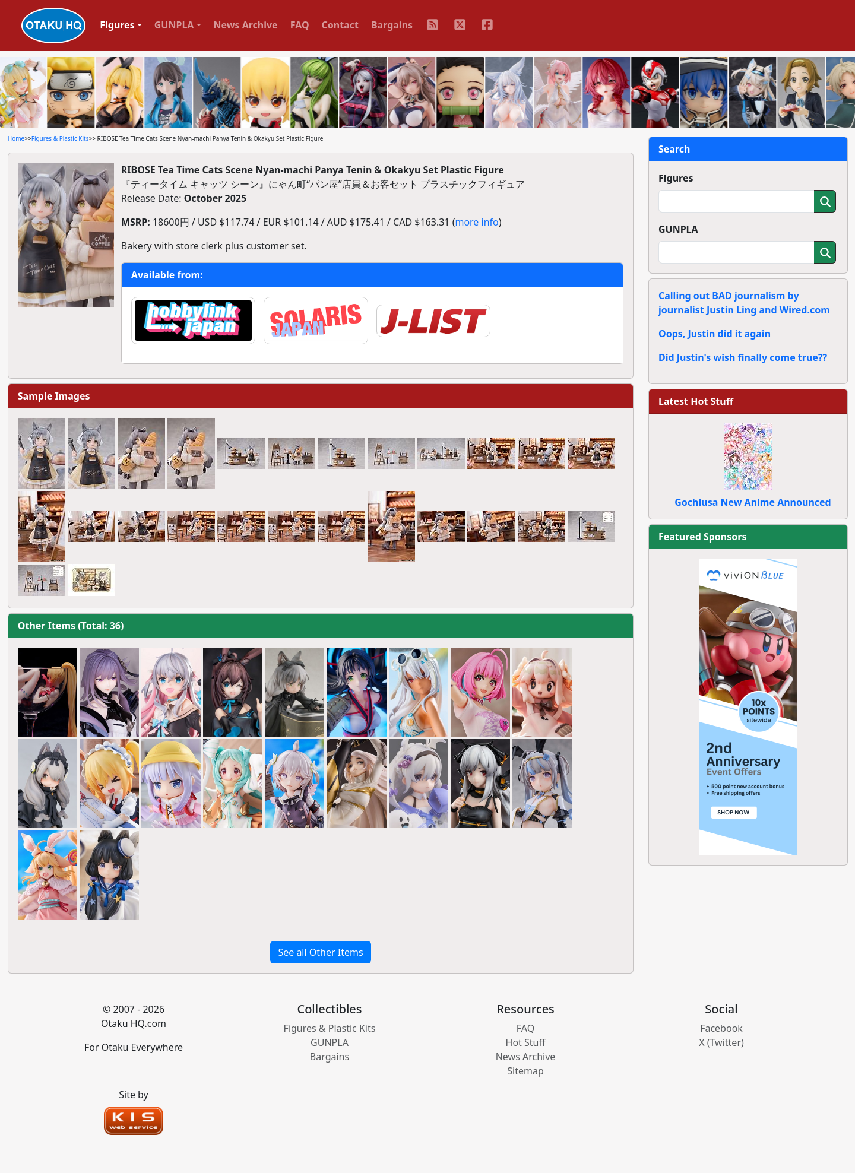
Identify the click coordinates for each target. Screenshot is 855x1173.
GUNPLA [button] (174, 24)
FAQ (299, 24)
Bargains (392, 24)
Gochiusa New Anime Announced (752, 502)
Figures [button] (117, 24)
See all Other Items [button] (320, 952)
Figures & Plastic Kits (60, 138)
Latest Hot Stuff (695, 401)
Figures (676, 178)
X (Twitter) (721, 1042)
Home (16, 138)
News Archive (246, 24)
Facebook (721, 1028)
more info (476, 222)
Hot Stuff (526, 1042)
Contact (340, 24)
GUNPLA (678, 229)
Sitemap (525, 1070)
